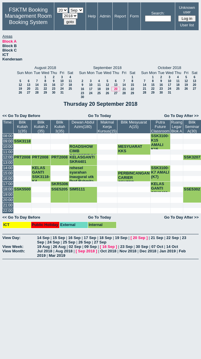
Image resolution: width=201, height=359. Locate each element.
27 (28, 92)
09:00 (8, 141)
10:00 (8, 146)
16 (53, 84)
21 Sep (157, 237)
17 (61, 84)
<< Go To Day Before (21, 115)
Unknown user (187, 9)
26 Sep (85, 242)
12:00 (8, 157)
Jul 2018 (44, 251)
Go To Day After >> (181, 115)
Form (134, 16)
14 (37, 84)
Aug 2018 (64, 251)
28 (37, 92)
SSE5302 (192, 189)
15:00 (8, 173)
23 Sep (126, 246)
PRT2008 (22, 157)
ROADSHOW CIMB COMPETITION (83, 151)
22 (45, 88)
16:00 (8, 178)
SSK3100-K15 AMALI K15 (160, 142)
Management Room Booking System (28, 19)
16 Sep (74, 237)
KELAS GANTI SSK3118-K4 (41, 174)
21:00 (8, 205)
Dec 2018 (148, 251)
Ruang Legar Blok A (176, 126)
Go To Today (99, 115)
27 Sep (100, 242)
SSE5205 (59, 189)
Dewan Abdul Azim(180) (82, 124)
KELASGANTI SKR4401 (82, 159)
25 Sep (69, 242)
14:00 (8, 168)
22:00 (8, 210)
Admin (105, 16)
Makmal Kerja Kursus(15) (107, 126)
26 (20, 92)
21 (37, 88)
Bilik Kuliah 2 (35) (41, 126)
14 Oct (172, 246)
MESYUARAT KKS (130, 148)
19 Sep (121, 237)
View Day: (11, 237)
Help (92, 16)
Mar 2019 (57, 255)
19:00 (8, 194)
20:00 (8, 200)
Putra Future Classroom (160, 126)
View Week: (12, 246)
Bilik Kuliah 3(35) (59, 126)
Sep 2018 (86, 251)
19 (20, 88)
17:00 (8, 184)
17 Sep (90, 237)
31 (61, 92)
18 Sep (105, 237)
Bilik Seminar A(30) (192, 126)
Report (120, 16)
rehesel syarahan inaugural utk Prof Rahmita (82, 174)
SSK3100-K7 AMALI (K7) (160, 172)
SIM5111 (77, 189)
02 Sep (75, 246)
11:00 (8, 152)
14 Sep (43, 237)
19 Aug (43, 246)
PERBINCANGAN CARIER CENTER (133, 177)
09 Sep (90, 246)
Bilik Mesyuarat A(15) (134, 124)
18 (70, 84)
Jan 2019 (167, 251)
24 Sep (53, 242)
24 (61, 88)
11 (70, 81)
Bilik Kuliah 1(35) (22, 126)
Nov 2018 (127, 251)
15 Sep (59, 237)
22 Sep (172, 237)
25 (70, 88)
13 (28, 84)
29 (45, 92)
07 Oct (157, 246)
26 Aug (59, 246)
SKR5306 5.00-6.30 (59, 186)
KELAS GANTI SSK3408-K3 (160, 190)
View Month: (13, 251)
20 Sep (139, 237)
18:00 (8, 189)
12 (20, 84)
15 (45, 84)
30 (53, 92)
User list (187, 25)
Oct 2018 (108, 251)
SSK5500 (22, 189)
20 (28, 88)
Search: (158, 13)
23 (53, 88)
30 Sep (142, 246)
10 (61, 81)
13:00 (8, 162)
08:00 (8, 136)
